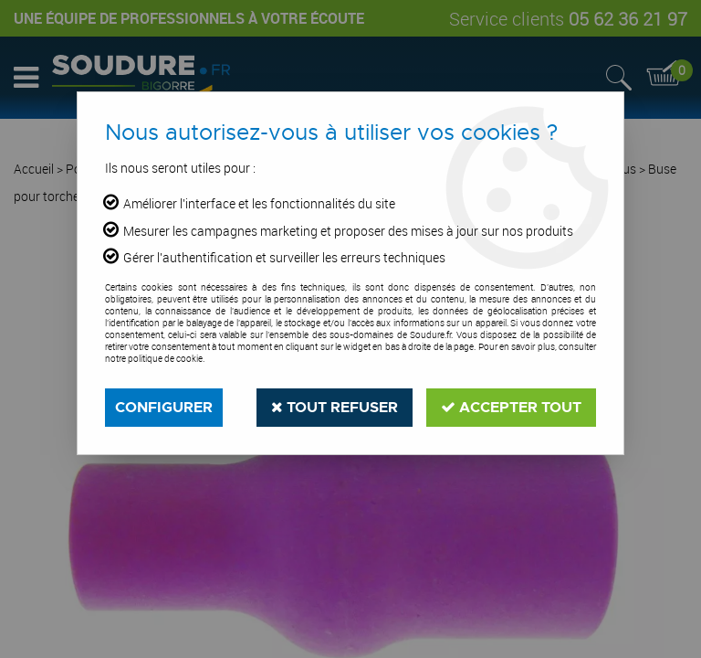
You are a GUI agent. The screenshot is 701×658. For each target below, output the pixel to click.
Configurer (164, 407)
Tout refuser (334, 407)
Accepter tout (511, 407)
